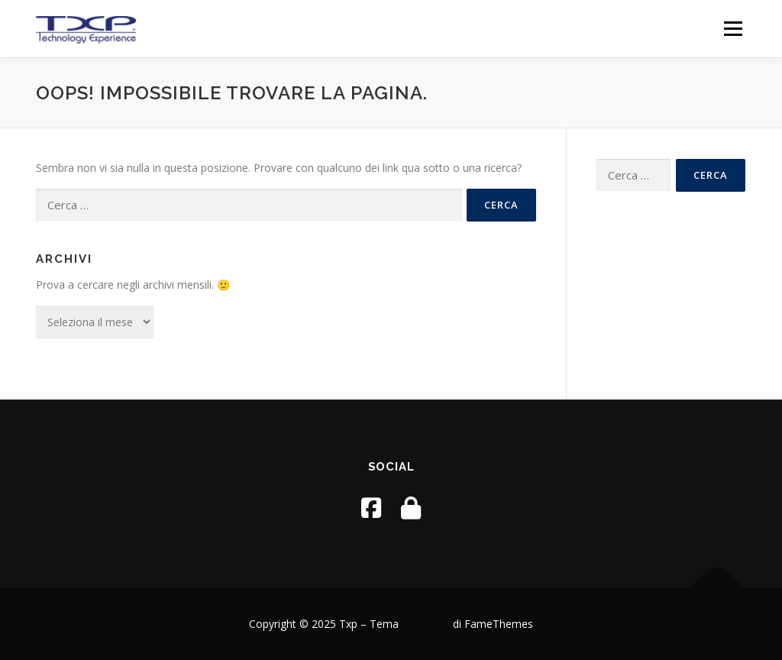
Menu (732, 28)
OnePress (426, 623)
